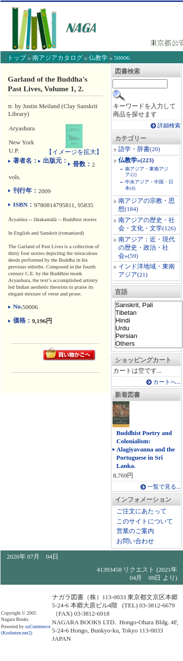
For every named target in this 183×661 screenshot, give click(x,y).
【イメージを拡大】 (74, 147)
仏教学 (98, 57)
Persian (148, 336)
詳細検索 (169, 126)
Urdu (148, 328)
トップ (16, 57)
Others (148, 344)
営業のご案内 (135, 530)
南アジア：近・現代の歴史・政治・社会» (146, 247)
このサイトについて (144, 521)
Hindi (148, 320)
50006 (122, 57)
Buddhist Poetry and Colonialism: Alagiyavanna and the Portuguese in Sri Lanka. (145, 449)
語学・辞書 (134, 149)
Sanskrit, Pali (148, 305)
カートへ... (167, 382)
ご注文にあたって (141, 511)
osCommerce (38, 626)
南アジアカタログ (57, 57)
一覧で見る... (164, 487)
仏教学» (129, 160)
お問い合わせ (135, 541)
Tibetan (148, 313)
